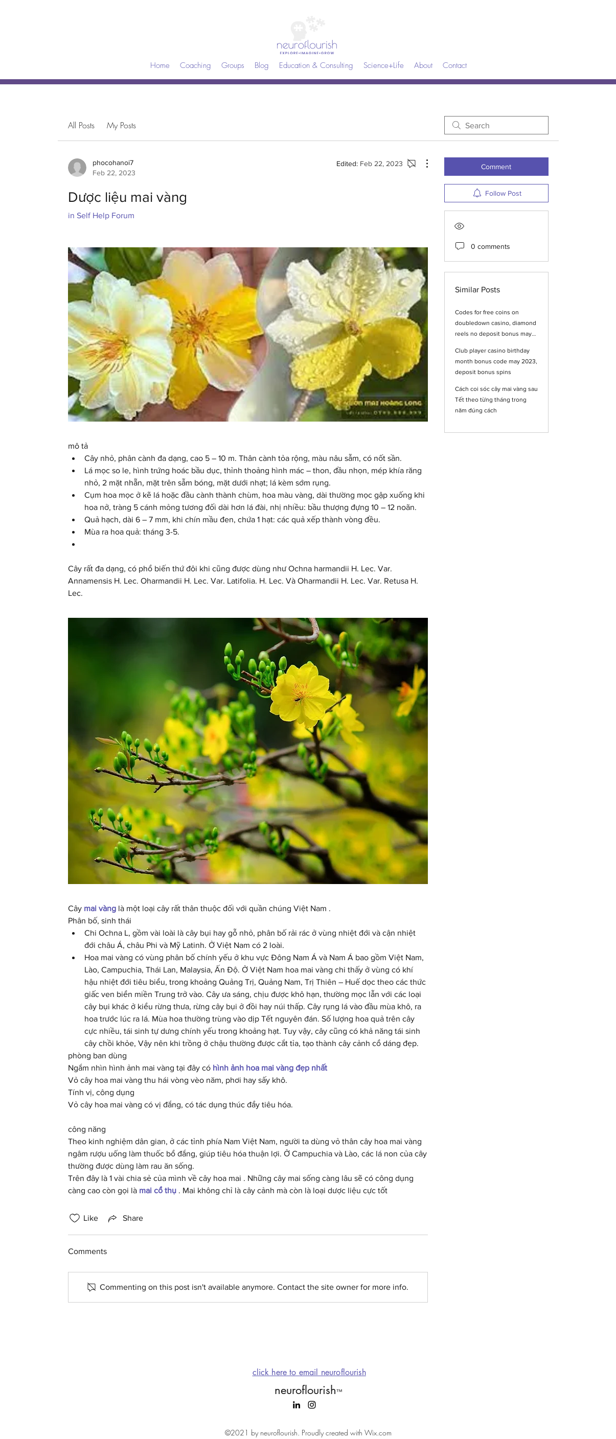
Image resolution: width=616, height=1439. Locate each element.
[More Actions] (422, 163)
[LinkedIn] (296, 1405)
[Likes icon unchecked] (74, 1218)
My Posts (121, 125)
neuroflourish (308, 1390)
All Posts (81, 125)
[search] (496, 125)
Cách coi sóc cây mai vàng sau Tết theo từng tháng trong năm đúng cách (496, 399)
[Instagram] (312, 1405)
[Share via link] (124, 1218)
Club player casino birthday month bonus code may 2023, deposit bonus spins (496, 361)
